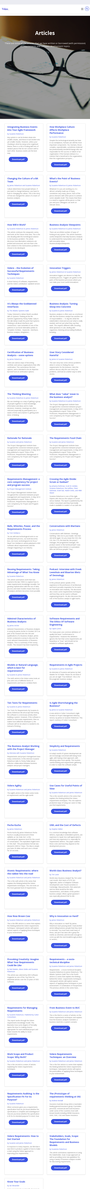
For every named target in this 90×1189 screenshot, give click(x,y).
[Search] (87, 9)
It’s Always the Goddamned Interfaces (21, 305)
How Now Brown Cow (18, 916)
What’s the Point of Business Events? (65, 180)
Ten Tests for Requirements (22, 702)
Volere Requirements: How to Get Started (23, 1137)
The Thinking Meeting (19, 394)
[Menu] (82, 9)
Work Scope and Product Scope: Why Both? (20, 1056)
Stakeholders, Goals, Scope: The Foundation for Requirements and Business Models (64, 1140)
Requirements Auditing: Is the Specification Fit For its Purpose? (23, 1096)
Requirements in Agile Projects (66, 664)
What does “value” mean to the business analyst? (64, 395)
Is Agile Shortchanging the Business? (64, 704)
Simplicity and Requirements (65, 746)
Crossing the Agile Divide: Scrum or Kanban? (63, 480)
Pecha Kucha (14, 825)
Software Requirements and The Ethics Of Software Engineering (65, 621)
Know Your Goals (16, 1181)
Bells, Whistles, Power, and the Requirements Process (23, 527)
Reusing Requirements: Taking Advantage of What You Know (23, 571)
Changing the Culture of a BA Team (22, 180)
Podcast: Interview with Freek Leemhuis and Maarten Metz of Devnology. (65, 572)
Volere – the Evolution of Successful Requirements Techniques (20, 271)
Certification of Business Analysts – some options (20, 354)
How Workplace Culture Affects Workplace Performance (62, 129)
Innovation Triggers (60, 267)
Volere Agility (14, 785)
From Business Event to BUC (65, 1007)
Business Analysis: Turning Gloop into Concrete (64, 305)
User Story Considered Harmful (61, 354)
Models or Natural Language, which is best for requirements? (22, 667)
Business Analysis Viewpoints (65, 224)
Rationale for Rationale (19, 438)
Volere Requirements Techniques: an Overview (63, 1056)
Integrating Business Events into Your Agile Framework (22, 128)
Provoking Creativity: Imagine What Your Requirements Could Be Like (23, 962)
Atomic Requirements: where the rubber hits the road (22, 872)
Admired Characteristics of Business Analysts (21, 620)
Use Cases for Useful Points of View (66, 787)
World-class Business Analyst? (65, 870)
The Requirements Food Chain (65, 438)
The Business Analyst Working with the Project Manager (23, 748)
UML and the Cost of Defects (65, 825)
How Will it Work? (16, 224)
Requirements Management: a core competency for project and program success (23, 482)
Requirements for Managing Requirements (22, 1009)
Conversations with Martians (65, 525)
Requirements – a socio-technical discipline (62, 961)
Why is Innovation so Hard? (64, 916)
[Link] (5, 9)
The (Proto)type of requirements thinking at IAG (65, 1095)
